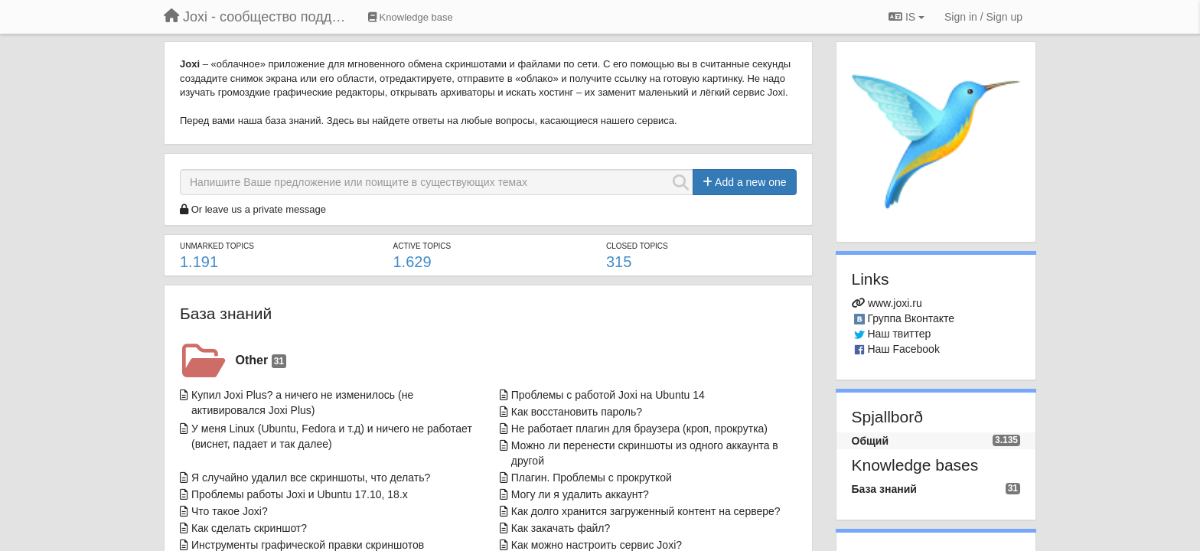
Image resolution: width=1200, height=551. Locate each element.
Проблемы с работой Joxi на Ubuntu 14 (608, 395)
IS (906, 17)
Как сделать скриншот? (249, 528)
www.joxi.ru (895, 303)
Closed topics (637, 246)
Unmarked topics (217, 246)
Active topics (422, 246)
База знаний (226, 313)
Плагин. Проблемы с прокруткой (591, 477)
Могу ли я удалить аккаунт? (580, 494)
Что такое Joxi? (229, 511)
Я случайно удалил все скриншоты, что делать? (310, 477)
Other (261, 361)
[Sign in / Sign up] (983, 17)
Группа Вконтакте (910, 318)
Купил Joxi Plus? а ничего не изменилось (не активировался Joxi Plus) (302, 402)
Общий (870, 441)
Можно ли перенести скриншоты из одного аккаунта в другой (644, 453)
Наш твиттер (899, 334)
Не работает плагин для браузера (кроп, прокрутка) (639, 428)
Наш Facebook (903, 349)
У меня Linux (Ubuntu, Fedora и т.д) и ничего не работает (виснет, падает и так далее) (331, 436)
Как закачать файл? (561, 528)
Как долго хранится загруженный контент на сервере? (646, 511)
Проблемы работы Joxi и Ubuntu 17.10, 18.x (299, 494)
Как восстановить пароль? (576, 412)
